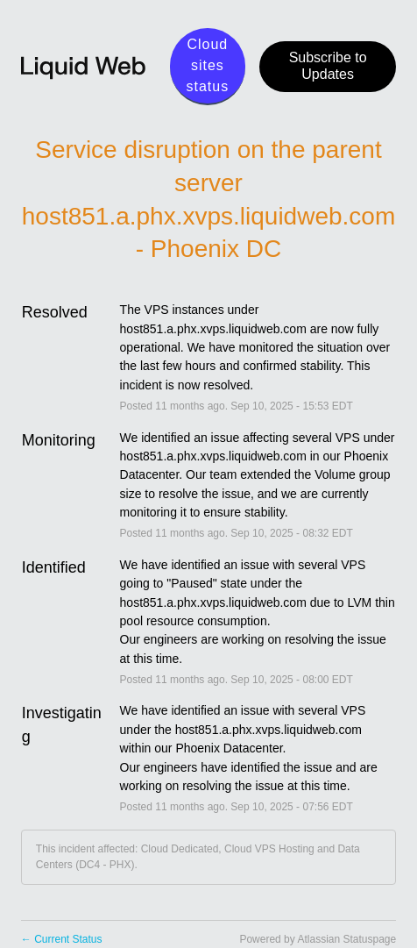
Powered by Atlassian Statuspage (317, 939)
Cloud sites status (208, 65)
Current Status (61, 939)
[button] (327, 66)
